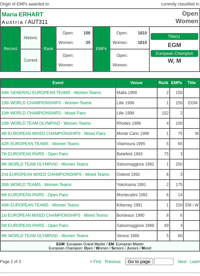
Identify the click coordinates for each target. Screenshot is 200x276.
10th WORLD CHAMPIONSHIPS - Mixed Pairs (43, 113)
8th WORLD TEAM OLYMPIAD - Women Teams (44, 235)
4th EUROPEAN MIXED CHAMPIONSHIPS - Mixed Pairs (53, 133)
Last (194, 261)
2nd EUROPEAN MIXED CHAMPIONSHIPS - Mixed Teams (55, 174)
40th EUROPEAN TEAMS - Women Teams (40, 205)
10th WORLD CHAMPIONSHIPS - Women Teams (46, 103)
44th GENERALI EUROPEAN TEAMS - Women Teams (51, 92)
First (97, 261)
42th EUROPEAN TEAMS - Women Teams (40, 143)
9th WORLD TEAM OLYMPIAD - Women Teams (44, 164)
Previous (113, 261)
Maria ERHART (22, 14)
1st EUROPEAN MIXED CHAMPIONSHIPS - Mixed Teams (54, 215)
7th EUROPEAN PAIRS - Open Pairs (34, 154)
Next (182, 261)
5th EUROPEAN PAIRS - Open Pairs (34, 225)
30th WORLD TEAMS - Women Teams (36, 184)
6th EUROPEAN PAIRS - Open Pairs (34, 195)
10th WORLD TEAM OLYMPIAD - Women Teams (46, 123)
